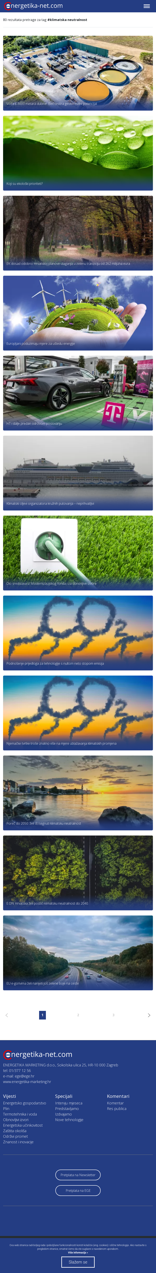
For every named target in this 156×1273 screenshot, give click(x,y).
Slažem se (78, 1262)
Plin (6, 1108)
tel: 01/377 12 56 (17, 1070)
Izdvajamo (63, 1114)
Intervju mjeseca (68, 1103)
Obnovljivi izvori (15, 1119)
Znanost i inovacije (18, 1141)
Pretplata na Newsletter (78, 1175)
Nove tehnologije (69, 1119)
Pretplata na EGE (78, 1190)
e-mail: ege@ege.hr (18, 1076)
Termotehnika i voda (20, 1114)
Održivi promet (15, 1136)
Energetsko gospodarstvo (24, 1103)
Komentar (115, 1103)
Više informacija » (78, 1252)
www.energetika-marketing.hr (27, 1081)
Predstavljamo (67, 1108)
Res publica (116, 1108)
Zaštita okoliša (14, 1130)
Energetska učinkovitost (23, 1125)
